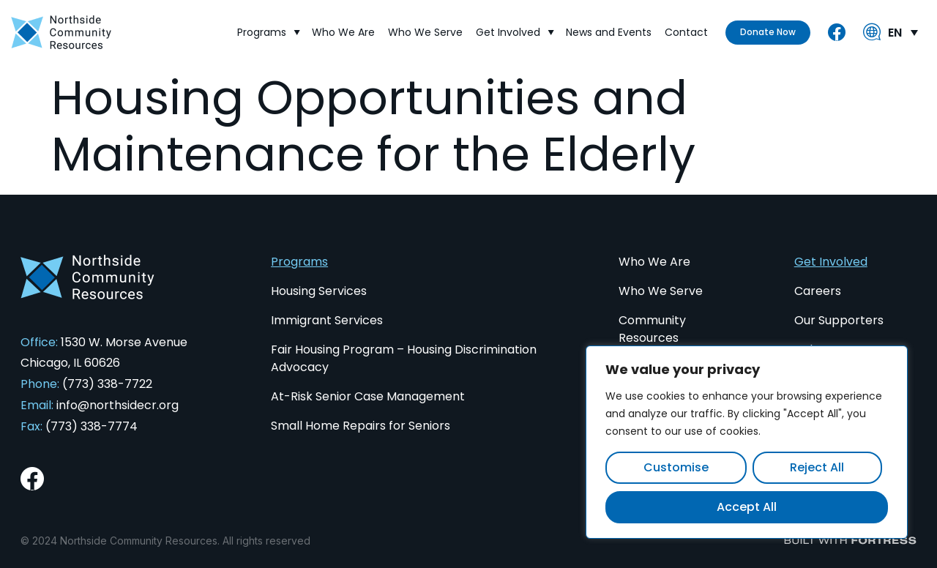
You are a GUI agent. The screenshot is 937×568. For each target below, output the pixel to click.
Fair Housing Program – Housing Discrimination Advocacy (404, 358)
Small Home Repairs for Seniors (360, 425)
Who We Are (344, 31)
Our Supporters (839, 320)
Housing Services (319, 291)
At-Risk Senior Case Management (368, 396)
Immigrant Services (327, 320)
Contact (687, 31)
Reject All (817, 467)
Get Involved (515, 32)
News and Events (609, 31)
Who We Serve (426, 31)
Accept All (747, 506)
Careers (817, 291)
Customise (676, 467)
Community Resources (652, 329)
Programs (268, 32)
